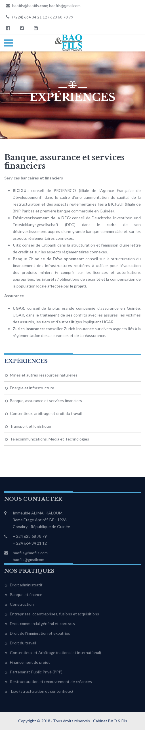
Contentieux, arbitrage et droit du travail (46, 413)
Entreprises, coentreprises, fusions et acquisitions (54, 613)
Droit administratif (26, 584)
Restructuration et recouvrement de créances (51, 681)
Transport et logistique (30, 426)
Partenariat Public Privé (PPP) (36, 671)
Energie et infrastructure (32, 387)
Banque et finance (26, 594)
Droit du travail (23, 642)
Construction (22, 604)
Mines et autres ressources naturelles (43, 375)
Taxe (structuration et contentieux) (41, 691)
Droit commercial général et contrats (42, 623)
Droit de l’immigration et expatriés (40, 633)
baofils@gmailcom (28, 559)
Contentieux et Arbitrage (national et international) (55, 652)
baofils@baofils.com (30, 552)
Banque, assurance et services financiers (46, 400)
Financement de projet (30, 662)
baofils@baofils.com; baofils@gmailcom (42, 5)
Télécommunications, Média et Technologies (49, 439)
